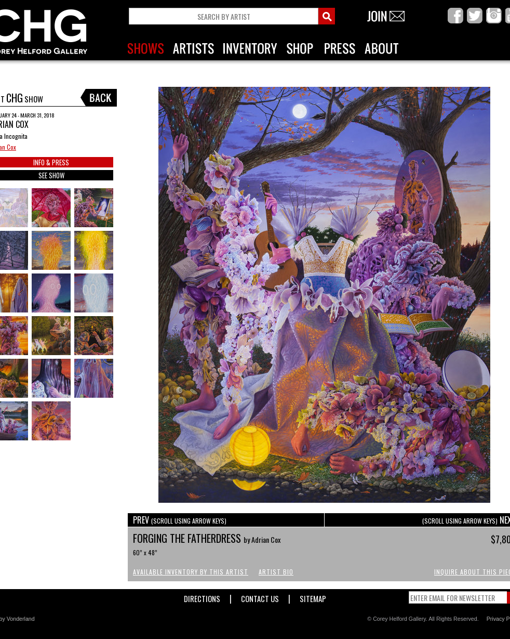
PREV (179, 520)
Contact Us (260, 596)
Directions (202, 596)
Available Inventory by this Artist (190, 571)
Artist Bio (276, 571)
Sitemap (313, 596)
